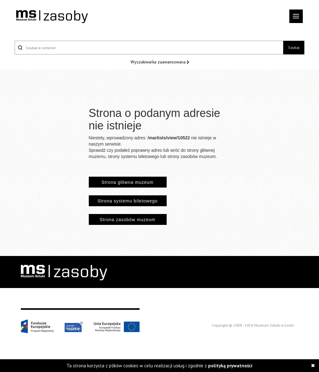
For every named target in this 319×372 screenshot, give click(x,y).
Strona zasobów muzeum (127, 219)
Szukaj (293, 47)
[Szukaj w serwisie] (149, 47)
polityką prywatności (230, 366)
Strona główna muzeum (128, 182)
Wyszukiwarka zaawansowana (159, 62)
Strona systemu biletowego (128, 200)
